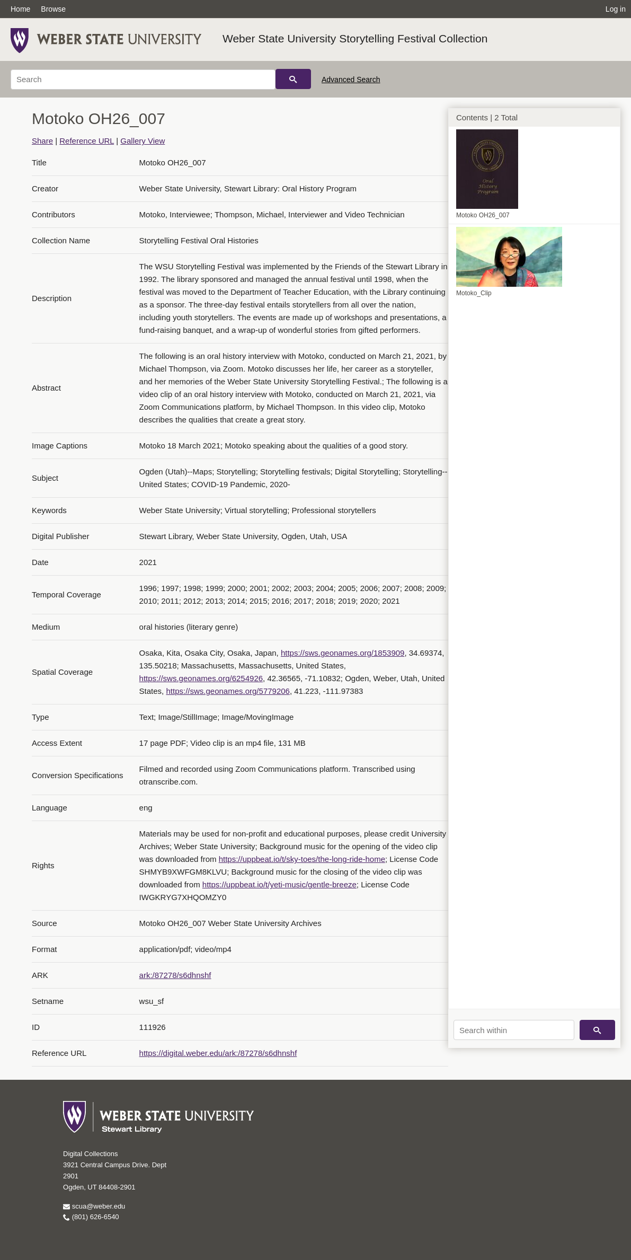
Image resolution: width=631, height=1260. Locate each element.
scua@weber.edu (94, 1206)
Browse (53, 9)
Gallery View (142, 140)
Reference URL (86, 140)
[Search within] (514, 1030)
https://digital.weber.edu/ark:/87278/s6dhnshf (218, 1053)
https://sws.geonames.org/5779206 (227, 690)
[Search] (143, 79)
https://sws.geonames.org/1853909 (342, 652)
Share (42, 140)
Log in (616, 9)
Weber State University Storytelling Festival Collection (355, 38)
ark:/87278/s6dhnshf (175, 975)
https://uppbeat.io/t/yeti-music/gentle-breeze (279, 884)
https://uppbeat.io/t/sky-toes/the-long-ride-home (302, 859)
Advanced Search (351, 79)
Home (20, 9)
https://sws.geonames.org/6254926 (201, 678)
